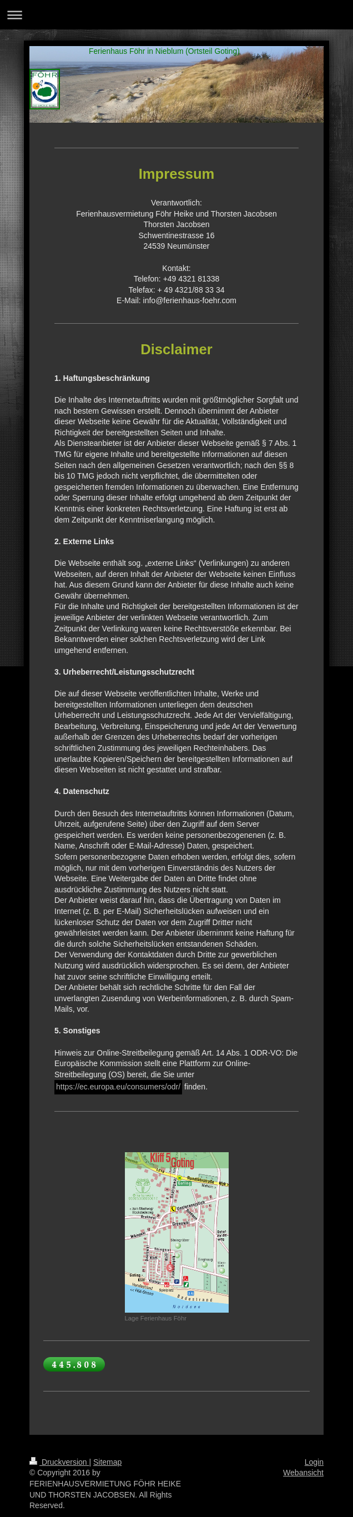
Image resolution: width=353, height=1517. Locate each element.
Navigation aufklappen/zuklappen (176, 15)
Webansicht (303, 1472)
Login (314, 1462)
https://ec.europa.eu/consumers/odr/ (118, 1086)
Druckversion (59, 1462)
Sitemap (107, 1462)
